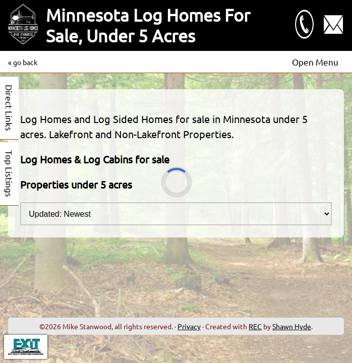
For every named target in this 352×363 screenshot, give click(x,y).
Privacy (189, 326)
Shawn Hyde (291, 326)
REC (255, 326)
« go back (22, 62)
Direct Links (9, 108)
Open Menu (315, 61)
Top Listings (9, 173)
